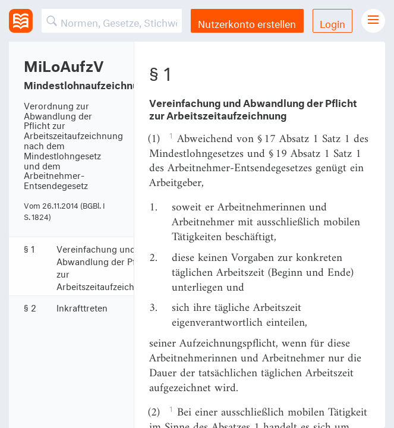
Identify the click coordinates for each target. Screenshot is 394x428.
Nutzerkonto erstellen (247, 22)
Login (332, 22)
